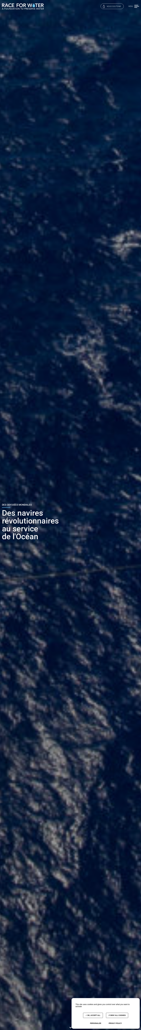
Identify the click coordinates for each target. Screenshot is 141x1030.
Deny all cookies (117, 1015)
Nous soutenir (112, 6)
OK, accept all (93, 1015)
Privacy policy (115, 1023)
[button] (136, 6)
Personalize (95, 1023)
